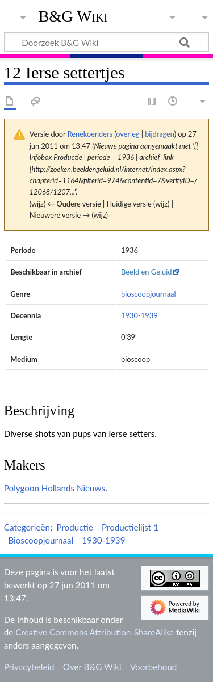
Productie (74, 527)
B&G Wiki (73, 16)
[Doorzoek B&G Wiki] (106, 42)
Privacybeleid (29, 667)
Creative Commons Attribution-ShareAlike (94, 632)
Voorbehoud (153, 667)
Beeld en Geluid (146, 271)
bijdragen (159, 133)
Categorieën (27, 527)
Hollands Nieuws (73, 488)
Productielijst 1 (130, 527)
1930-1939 (139, 315)
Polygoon (21, 488)
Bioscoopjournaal (40, 540)
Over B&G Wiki (92, 667)
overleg (127, 133)
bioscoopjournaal (148, 293)
